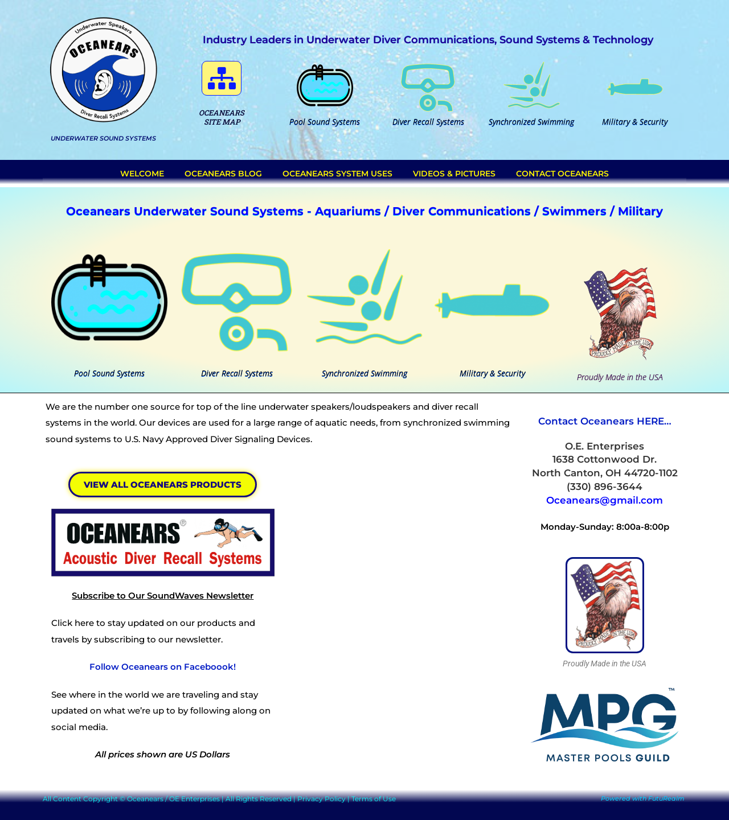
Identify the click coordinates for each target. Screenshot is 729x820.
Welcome (142, 173)
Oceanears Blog (223, 173)
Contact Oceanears (562, 173)
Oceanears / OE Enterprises (173, 798)
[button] (222, 78)
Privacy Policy (321, 798)
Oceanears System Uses (337, 173)
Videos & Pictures (454, 173)
